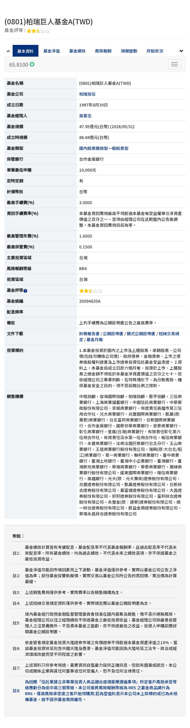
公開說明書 (113, 333)
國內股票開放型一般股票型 (103, 148)
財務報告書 (89, 333)
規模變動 (129, 51)
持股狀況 (155, 51)
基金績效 (77, 51)
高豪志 (85, 115)
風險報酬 (103, 51)
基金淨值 (51, 51)
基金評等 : (27, 30)
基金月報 (94, 339)
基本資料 (25, 51)
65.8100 (22, 64)
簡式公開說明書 (141, 333)
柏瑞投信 (87, 94)
